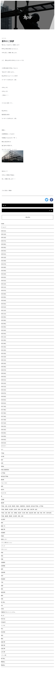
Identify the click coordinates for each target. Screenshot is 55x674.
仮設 (2, 635)
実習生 (2, 466)
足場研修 (3, 565)
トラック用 (3, 655)
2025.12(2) (3, 234)
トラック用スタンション (6, 542)
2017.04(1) (3, 416)
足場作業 (3, 572)
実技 (2, 555)
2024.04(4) (3, 274)
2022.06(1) (3, 323)
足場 (2, 463)
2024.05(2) (3, 270)
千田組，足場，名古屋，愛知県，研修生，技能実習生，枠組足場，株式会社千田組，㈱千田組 (22, 506)
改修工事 (3, 642)
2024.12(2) (3, 257)
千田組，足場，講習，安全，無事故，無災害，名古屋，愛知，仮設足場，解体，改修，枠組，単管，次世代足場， (26, 512)
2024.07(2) (3, 264)
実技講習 (3, 579)
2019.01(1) (3, 403)
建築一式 (3, 526)
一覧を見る (27, 217)
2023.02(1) (3, 303)
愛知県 (2, 479)
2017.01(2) (3, 423)
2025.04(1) (3, 250)
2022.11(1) (3, 313)
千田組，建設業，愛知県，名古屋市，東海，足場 (12, 516)
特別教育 (3, 532)
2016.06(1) (3, 432)
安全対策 (3, 632)
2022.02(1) (3, 333)
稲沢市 (2, 489)
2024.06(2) (3, 267)
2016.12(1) (3, 426)
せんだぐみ (3, 492)
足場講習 (3, 562)
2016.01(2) (3, 442)
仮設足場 (3, 592)
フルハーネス (4, 483)
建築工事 (3, 529)
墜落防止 (3, 661)
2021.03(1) (3, 350)
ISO (2, 605)
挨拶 (2, 585)
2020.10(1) (3, 363)
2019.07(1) (3, 393)
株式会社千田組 (4, 476)
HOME (2, 223)
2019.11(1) (3, 386)
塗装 (2, 598)
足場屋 (2, 499)
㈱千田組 (3, 473)
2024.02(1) (3, 277)
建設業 (2, 502)
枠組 (2, 552)
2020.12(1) (3, 360)
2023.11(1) (3, 287)
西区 (2, 589)
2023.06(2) (3, 293)
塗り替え (3, 602)
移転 (2, 522)
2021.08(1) (3, 343)
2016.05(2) (3, 436)
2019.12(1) (3, 383)
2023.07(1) (3, 290)
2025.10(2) (3, 237)
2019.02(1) (3, 399)
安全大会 (3, 618)
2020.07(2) (3, 370)
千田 (2, 582)
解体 (2, 595)
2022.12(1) (3, 310)
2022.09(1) (3, 317)
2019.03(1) (3, 396)
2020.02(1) (3, 376)
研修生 (2, 536)
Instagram (3, 622)
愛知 (2, 638)
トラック (3, 545)
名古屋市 (3, 519)
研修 (2, 559)
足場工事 (3, 648)
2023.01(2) (3, 307)
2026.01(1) (3, 230)
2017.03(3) (3, 419)
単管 (2, 575)
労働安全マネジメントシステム (8, 612)
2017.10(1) (3, 406)
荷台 (2, 628)
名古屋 (2, 456)
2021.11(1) (3, 336)
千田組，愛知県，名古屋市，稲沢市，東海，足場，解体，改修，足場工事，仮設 (19, 509)
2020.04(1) (3, 373)
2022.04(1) (3, 330)
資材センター (4, 539)
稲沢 (2, 459)
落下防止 (3, 658)
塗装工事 (3, 645)
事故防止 (3, 665)
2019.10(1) (3, 389)
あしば (2, 615)
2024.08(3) (3, 260)
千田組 (2, 453)
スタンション (4, 549)
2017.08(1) (3, 409)
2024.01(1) (3, 280)
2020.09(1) (3, 366)
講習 (2, 486)
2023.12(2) (3, 283)
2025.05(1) (3, 247)
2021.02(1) (3, 353)
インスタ (3, 625)
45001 (2, 608)
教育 (2, 569)
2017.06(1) (3, 413)
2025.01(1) (3, 254)
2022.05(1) (3, 326)
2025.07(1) (3, 240)
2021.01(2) (3, 356)
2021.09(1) (3, 340)
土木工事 (3, 651)
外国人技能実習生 (5, 469)
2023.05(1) (3, 297)
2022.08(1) (3, 320)
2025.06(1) (3, 244)
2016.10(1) (3, 429)
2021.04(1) (3, 346)
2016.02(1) (3, 439)
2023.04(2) (3, 300)
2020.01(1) (3, 379)
